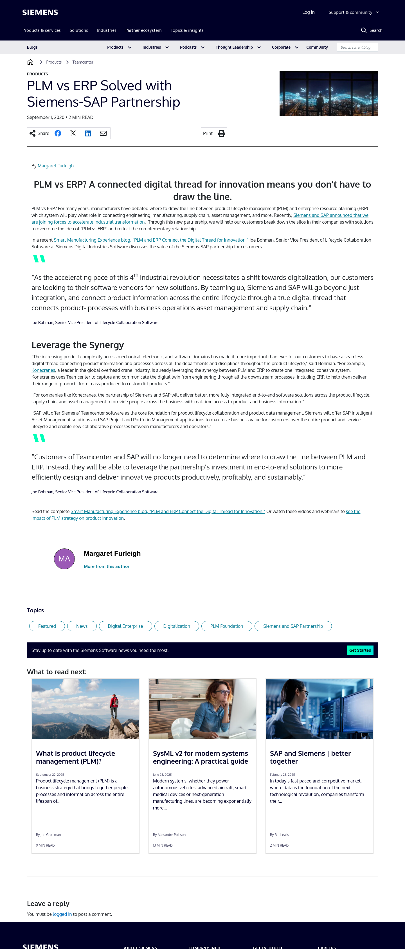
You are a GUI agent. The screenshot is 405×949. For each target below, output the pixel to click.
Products (115, 47)
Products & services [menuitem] (41, 30)
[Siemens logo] (40, 12)
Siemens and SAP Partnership (293, 626)
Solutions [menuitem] (79, 30)
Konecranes (43, 370)
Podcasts (188, 47)
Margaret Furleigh (56, 165)
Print (208, 133)
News (82, 626)
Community (317, 47)
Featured (47, 626)
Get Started (360, 650)
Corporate (281, 47)
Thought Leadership (234, 47)
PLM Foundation (226, 626)
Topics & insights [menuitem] (187, 30)
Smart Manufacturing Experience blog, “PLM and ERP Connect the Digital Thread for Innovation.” (168, 511)
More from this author (106, 566)
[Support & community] (354, 12)
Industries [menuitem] (106, 30)
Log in (308, 12)
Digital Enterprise (125, 626)
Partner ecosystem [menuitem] (143, 30)
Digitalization (176, 626)
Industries (152, 47)
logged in (62, 914)
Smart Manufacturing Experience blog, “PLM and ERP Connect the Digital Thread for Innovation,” (151, 240)
